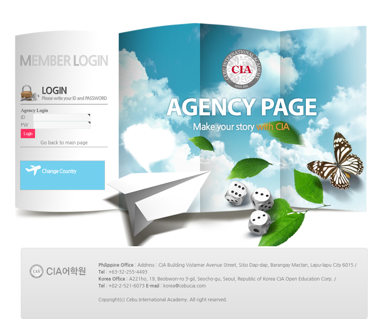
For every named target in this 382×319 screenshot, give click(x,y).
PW (24, 125)
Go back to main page (64, 142)
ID (26, 117)
